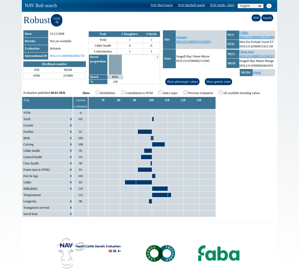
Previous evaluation (198, 93)
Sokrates (181, 37)
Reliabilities (105, 93)
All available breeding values (239, 93)
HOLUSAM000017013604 (257, 37)
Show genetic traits (218, 82)
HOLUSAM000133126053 (193, 41)
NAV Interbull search (191, 5)
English (250, 6)
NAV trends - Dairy (222, 5)
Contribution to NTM (137, 93)
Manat (257, 72)
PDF (256, 18)
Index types (168, 93)
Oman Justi (247, 51)
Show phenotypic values (182, 82)
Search (267, 18)
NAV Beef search (162, 5)
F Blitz (244, 33)
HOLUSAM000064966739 (67, 56)
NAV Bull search (41, 5)
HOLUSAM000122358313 (257, 56)
